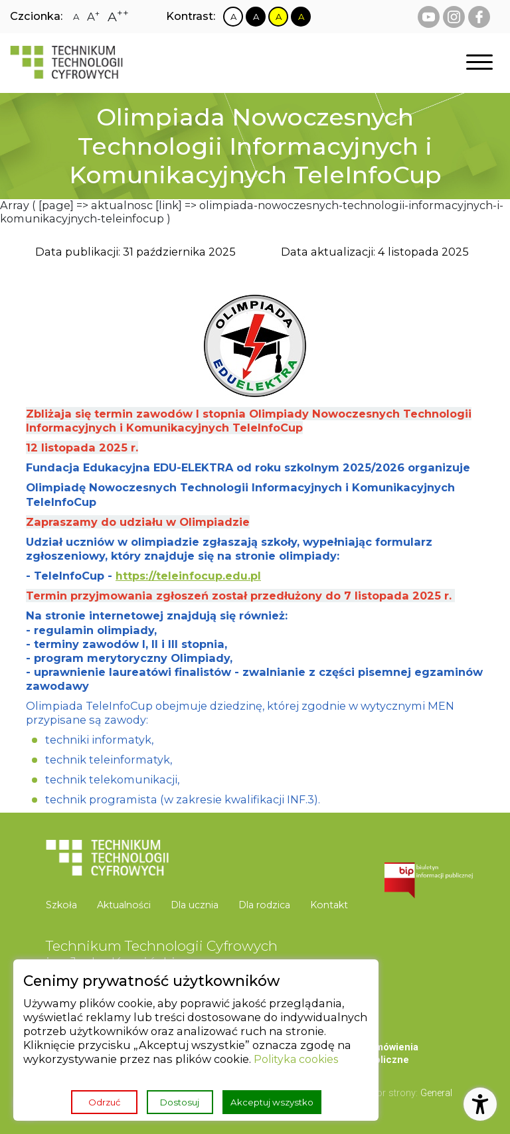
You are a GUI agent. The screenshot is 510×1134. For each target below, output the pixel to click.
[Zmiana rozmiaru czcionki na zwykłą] (76, 16)
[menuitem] (67, 905)
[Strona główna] (66, 62)
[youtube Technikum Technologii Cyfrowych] (429, 17)
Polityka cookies (297, 1058)
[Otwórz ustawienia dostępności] (480, 1104)
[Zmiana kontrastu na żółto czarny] (279, 17)
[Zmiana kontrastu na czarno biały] (256, 17)
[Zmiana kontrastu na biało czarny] (234, 17)
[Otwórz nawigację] (479, 62)
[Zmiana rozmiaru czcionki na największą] (119, 16)
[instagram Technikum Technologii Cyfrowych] (454, 17)
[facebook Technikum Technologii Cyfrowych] (479, 17)
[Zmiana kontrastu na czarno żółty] (301, 17)
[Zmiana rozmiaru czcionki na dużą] (94, 17)
